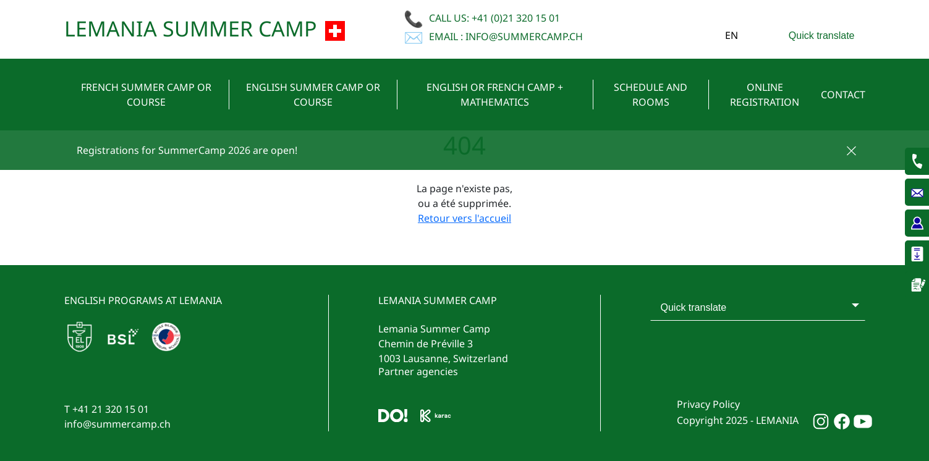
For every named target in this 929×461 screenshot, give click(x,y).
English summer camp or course (313, 94)
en (731, 35)
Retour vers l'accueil (464, 218)
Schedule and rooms (650, 94)
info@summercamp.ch (117, 424)
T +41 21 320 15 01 (106, 409)
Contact (843, 94)
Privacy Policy (708, 404)
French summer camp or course (146, 94)
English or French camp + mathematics (494, 94)
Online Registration (764, 94)
